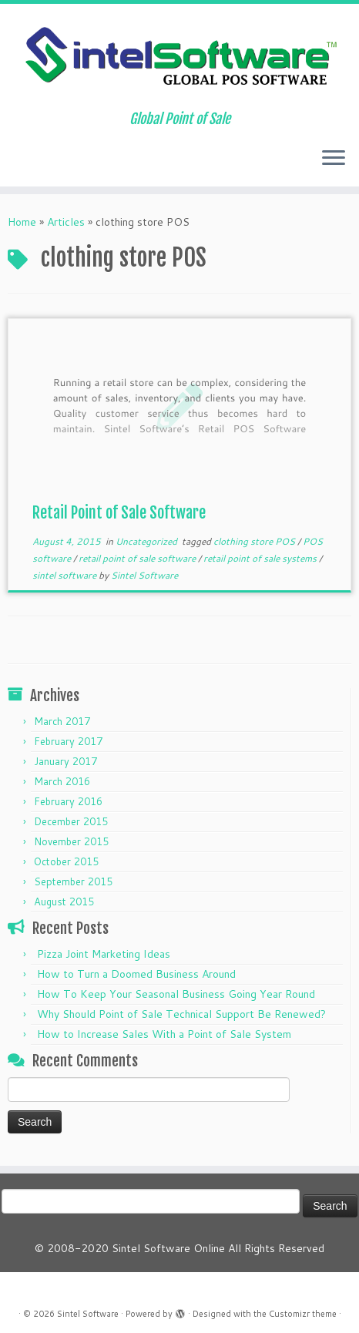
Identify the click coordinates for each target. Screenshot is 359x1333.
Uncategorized (148, 541)
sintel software (65, 575)
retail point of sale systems (261, 558)
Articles (66, 222)
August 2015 (64, 901)
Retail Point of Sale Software (119, 512)
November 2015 (71, 841)
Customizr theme (303, 1314)
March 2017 (62, 721)
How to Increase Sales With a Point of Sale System (164, 1034)
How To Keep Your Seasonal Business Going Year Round (176, 994)
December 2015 (71, 821)
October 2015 (66, 861)
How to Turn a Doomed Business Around (136, 974)
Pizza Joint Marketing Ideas (103, 954)
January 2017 (65, 761)
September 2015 (73, 881)
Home (22, 222)
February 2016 (68, 801)
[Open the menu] (333, 158)
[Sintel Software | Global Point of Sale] (179, 57)
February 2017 (68, 741)
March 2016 (62, 781)
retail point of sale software (138, 558)
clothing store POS (255, 541)
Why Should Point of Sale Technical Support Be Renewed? (181, 1014)
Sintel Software (144, 575)
